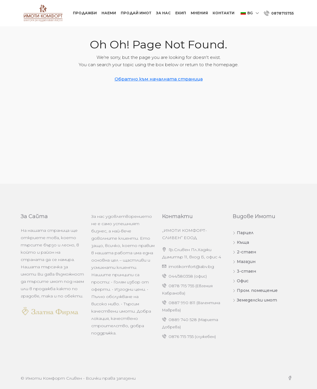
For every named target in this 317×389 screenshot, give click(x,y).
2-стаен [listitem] (244, 252)
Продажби (85, 13)
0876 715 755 (181, 336)
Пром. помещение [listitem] (255, 290)
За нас (163, 13)
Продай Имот (136, 13)
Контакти (223, 13)
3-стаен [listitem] (244, 271)
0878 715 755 (181, 285)
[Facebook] (291, 378)
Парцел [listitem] (243, 232)
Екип (180, 13)
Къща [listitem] (241, 242)
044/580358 (181, 276)
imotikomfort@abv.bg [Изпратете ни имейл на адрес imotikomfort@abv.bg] (191, 266)
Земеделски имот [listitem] (255, 300)
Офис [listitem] (240, 280)
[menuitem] (279, 13)
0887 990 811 (182, 302)
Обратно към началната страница (159, 79)
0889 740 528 (183, 319)
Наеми (108, 13)
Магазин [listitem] (244, 261)
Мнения (199, 13)
